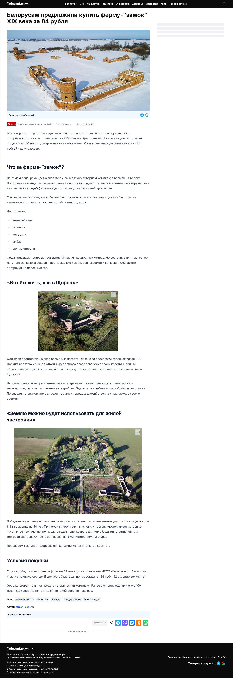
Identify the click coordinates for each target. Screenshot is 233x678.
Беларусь (71, 3)
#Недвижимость (25, 599)
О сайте (222, 657)
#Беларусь (42, 599)
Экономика (122, 3)
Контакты (210, 657)
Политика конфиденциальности (185, 657)
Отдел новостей (25, 606)
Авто (163, 3)
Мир (82, 3)
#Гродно (55, 599)
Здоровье (138, 3)
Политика (107, 3)
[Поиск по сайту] (224, 4)
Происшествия (178, 3)
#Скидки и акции (72, 599)
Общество (93, 3)
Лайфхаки (152, 3)
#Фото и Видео (92, 599)
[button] (142, 115)
